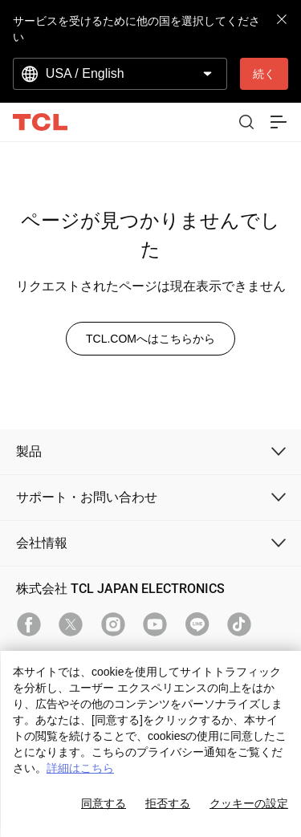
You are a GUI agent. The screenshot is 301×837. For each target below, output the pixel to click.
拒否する (167, 803)
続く (264, 73)
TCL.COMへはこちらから (150, 338)
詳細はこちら (80, 768)
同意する (103, 803)
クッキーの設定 (248, 803)
